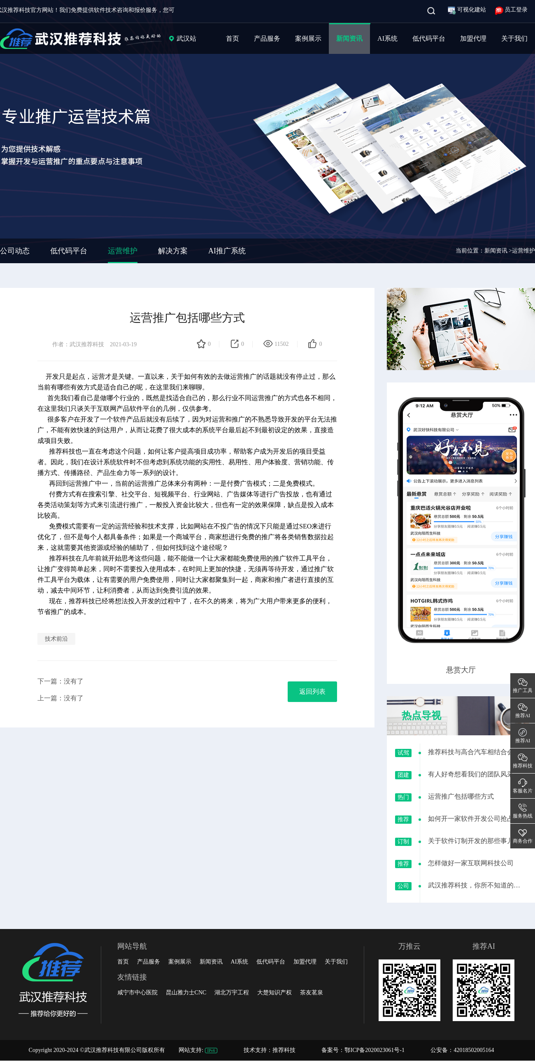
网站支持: (199, 1050)
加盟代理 (473, 38)
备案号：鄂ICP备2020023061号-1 (362, 1050)
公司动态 (15, 251)
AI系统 (387, 38)
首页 (232, 38)
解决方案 (173, 251)
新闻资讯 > (498, 251)
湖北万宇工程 (231, 992)
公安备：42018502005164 (462, 1050)
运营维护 (122, 251)
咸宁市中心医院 (137, 992)
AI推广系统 (227, 251)
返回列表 (312, 691)
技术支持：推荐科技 (270, 1050)
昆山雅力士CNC (186, 992)
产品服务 (267, 38)
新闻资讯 (349, 38)
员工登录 (511, 10)
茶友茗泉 (311, 992)
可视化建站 (468, 10)
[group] (267, 131)
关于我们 (514, 38)
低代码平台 (428, 38)
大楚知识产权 (274, 992)
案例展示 (308, 38)
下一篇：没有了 (60, 681)
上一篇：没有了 (60, 698)
